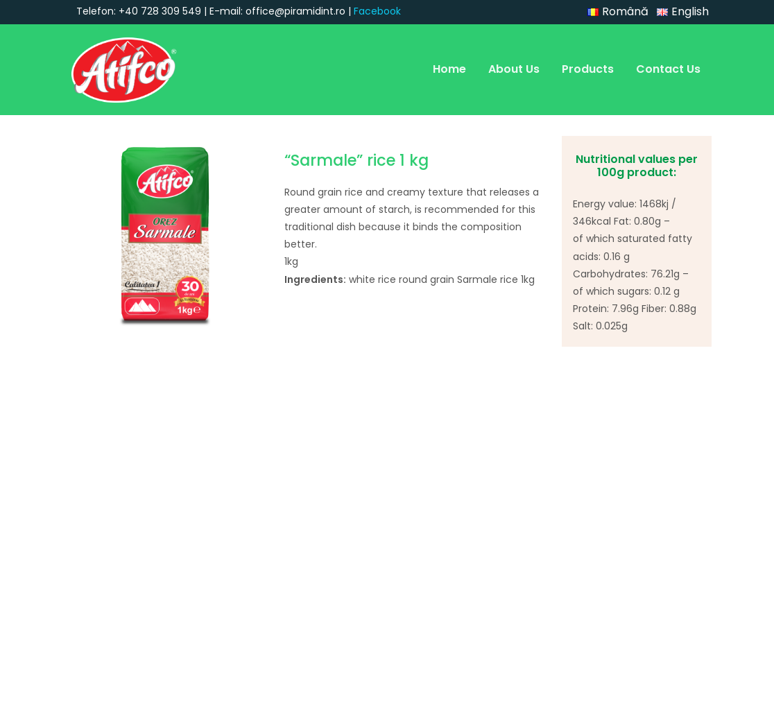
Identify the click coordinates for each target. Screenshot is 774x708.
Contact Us (668, 69)
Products (588, 69)
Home (449, 69)
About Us (514, 69)
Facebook (377, 11)
